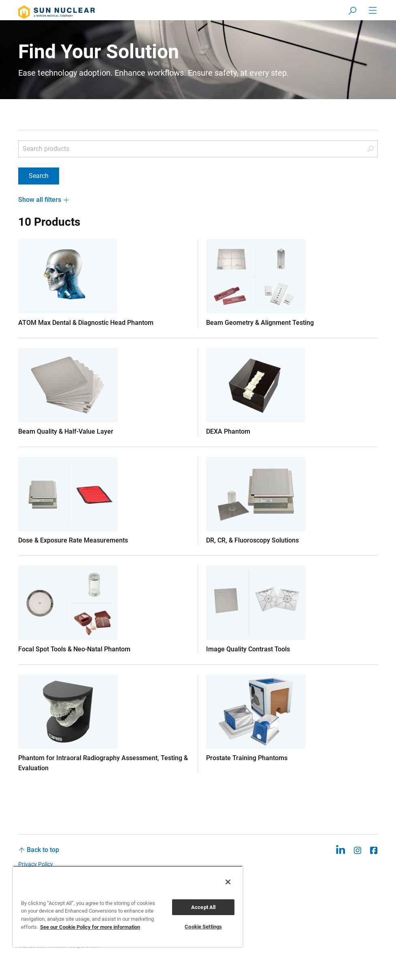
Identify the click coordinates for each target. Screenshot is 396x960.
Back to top (43, 850)
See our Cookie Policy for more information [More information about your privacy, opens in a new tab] (90, 927)
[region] (128, 906)
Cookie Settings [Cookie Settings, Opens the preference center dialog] (203, 927)
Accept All (203, 907)
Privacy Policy (35, 864)
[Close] (228, 882)
